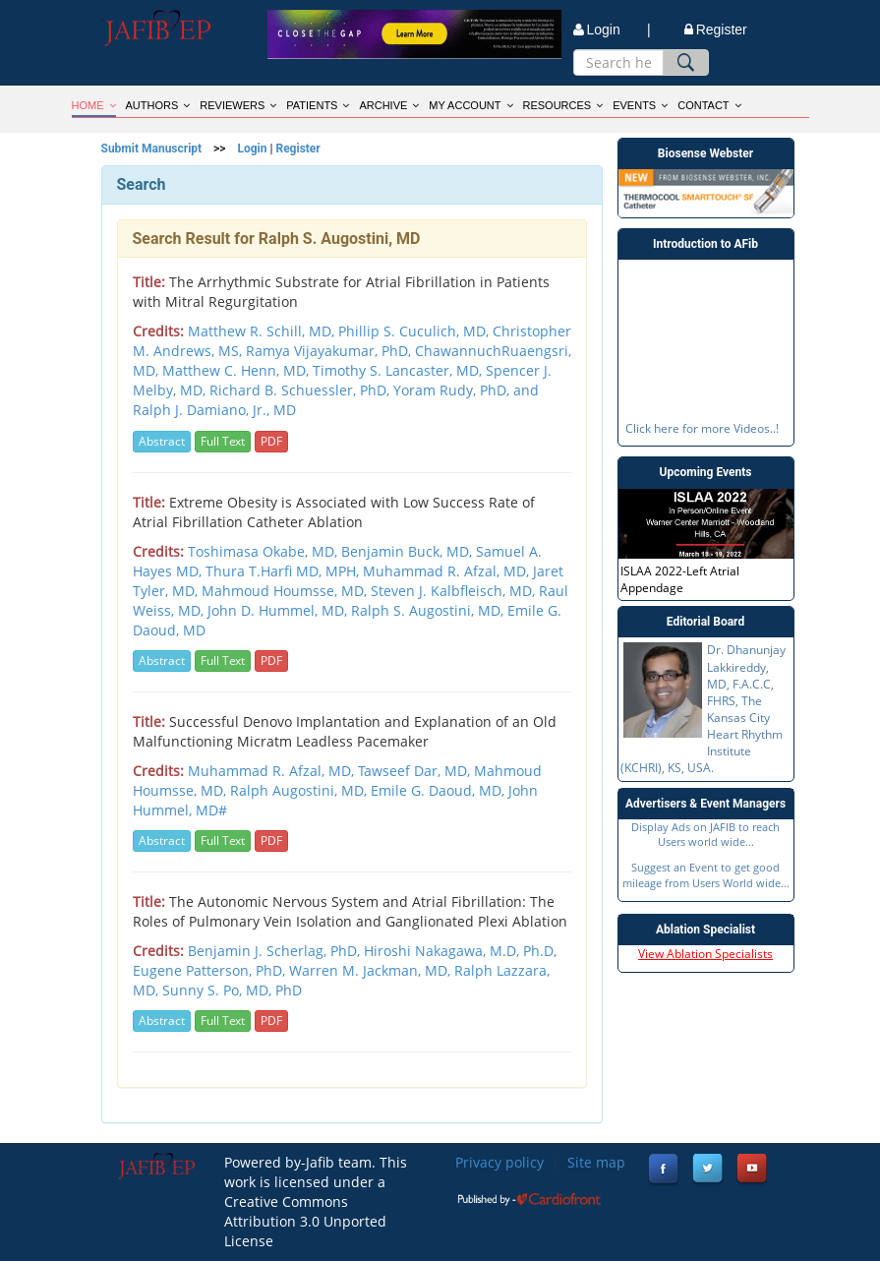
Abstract (162, 441)
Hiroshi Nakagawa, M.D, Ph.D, (460, 950)
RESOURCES (563, 105)
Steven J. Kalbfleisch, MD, (455, 590)
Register (715, 29)
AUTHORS (158, 105)
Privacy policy (499, 1162)
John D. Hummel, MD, (279, 610)
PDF (271, 441)
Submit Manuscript (152, 148)
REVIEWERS (238, 105)
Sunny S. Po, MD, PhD (232, 990)
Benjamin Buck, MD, (408, 551)
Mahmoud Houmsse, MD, (286, 590)
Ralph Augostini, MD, (300, 790)
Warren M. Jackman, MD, (371, 970)
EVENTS (640, 105)
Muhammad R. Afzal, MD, (448, 571)
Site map (596, 1162)
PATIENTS (317, 105)
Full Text (223, 441)
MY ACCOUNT (470, 105)
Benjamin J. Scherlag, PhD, (276, 950)
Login (251, 148)
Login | (612, 29)
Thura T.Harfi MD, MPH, (284, 571)
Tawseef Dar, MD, (416, 770)
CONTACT (708, 105)
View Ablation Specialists (705, 953)
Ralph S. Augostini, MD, (429, 610)
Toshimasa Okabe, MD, (264, 551)
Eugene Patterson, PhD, (211, 970)
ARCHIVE (389, 105)
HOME (94, 105)
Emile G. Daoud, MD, (439, 790)
